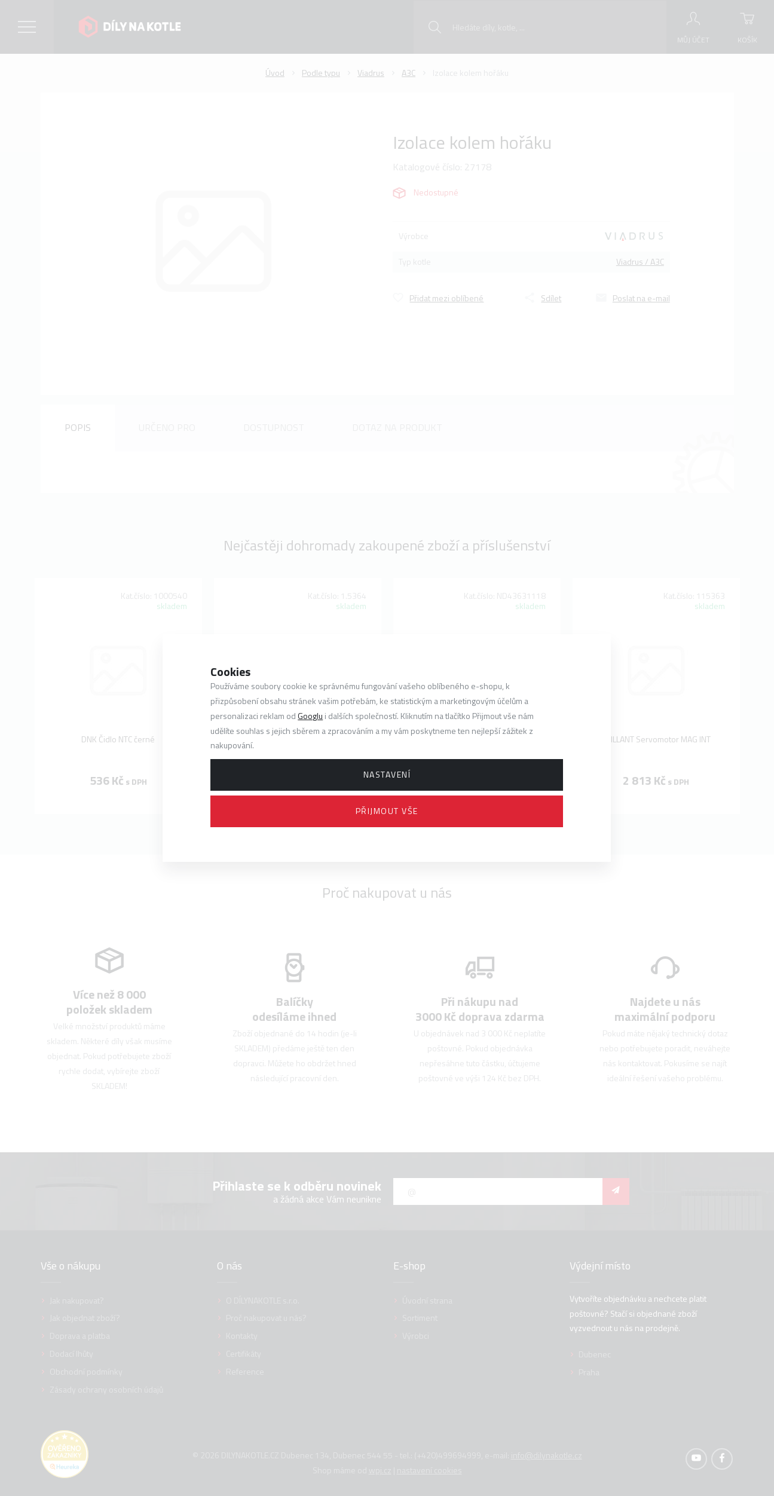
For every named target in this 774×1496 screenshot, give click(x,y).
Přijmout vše (387, 810)
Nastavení (387, 774)
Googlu (310, 715)
